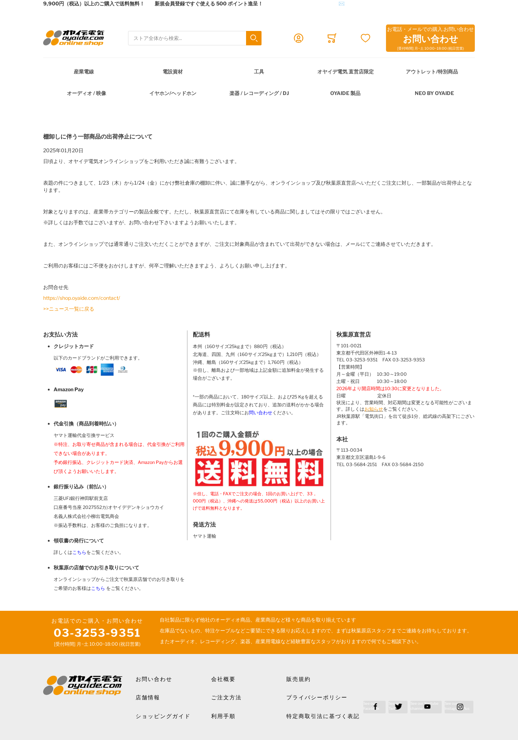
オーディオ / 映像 (86, 93)
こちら (79, 552)
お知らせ (373, 409)
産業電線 (84, 71)
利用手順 (223, 716)
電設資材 (173, 71)
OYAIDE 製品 (345, 93)
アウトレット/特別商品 (432, 71)
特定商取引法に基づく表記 (323, 716)
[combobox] (194, 38)
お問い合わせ (154, 679)
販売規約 (298, 679)
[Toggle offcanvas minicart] (332, 38)
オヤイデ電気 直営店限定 (345, 71)
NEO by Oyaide (434, 93)
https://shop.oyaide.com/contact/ (81, 298)
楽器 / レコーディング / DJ (259, 93)
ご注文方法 (226, 697)
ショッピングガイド (163, 716)
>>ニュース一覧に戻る (68, 309)
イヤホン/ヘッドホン (172, 93)
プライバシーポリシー (316, 697)
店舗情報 (148, 697)
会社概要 (223, 679)
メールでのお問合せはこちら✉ (309, 3)
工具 (259, 71)
